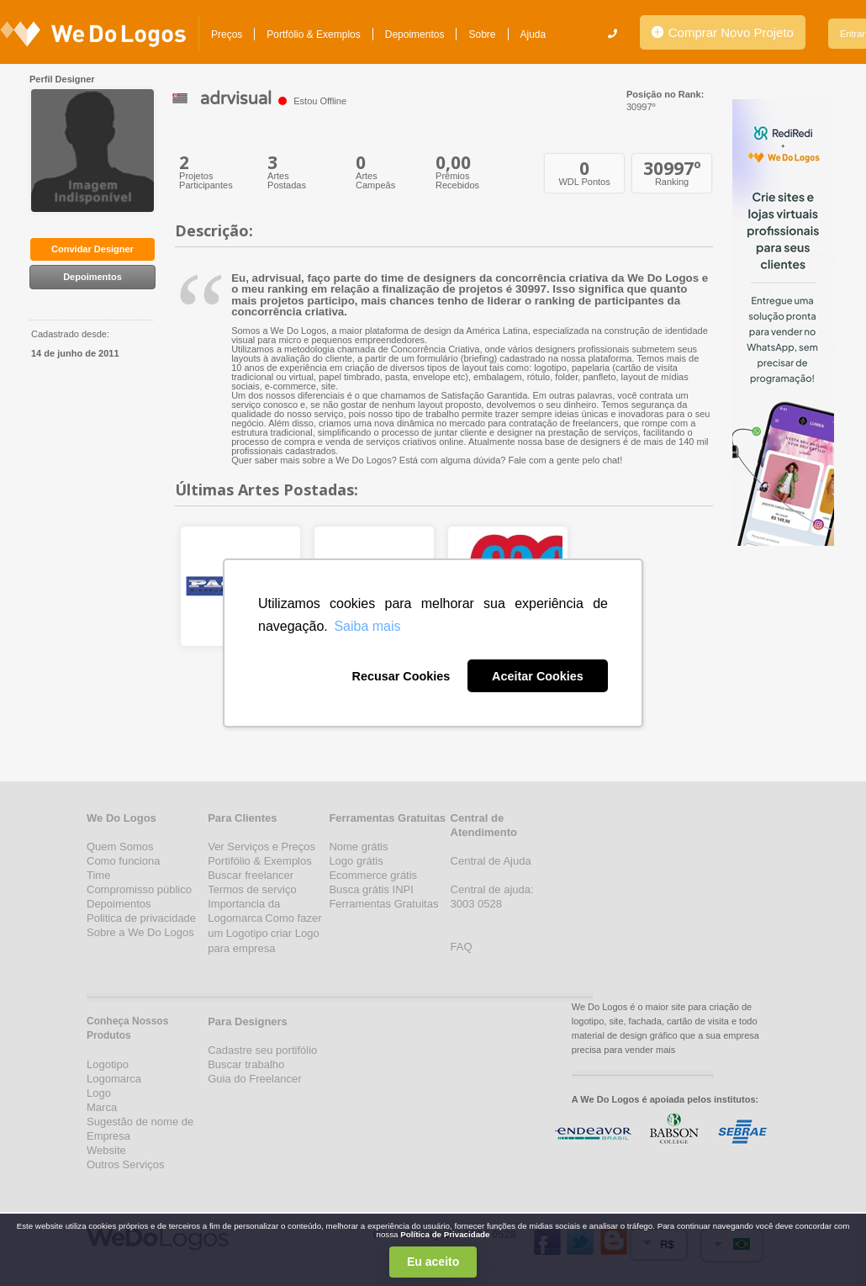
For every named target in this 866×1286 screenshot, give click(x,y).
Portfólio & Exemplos (313, 34)
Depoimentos (415, 34)
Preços (226, 34)
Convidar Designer (92, 249)
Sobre (481, 34)
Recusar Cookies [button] (400, 676)
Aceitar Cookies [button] (537, 676)
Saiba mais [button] (367, 626)
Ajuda (533, 34)
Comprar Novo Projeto (723, 32)
